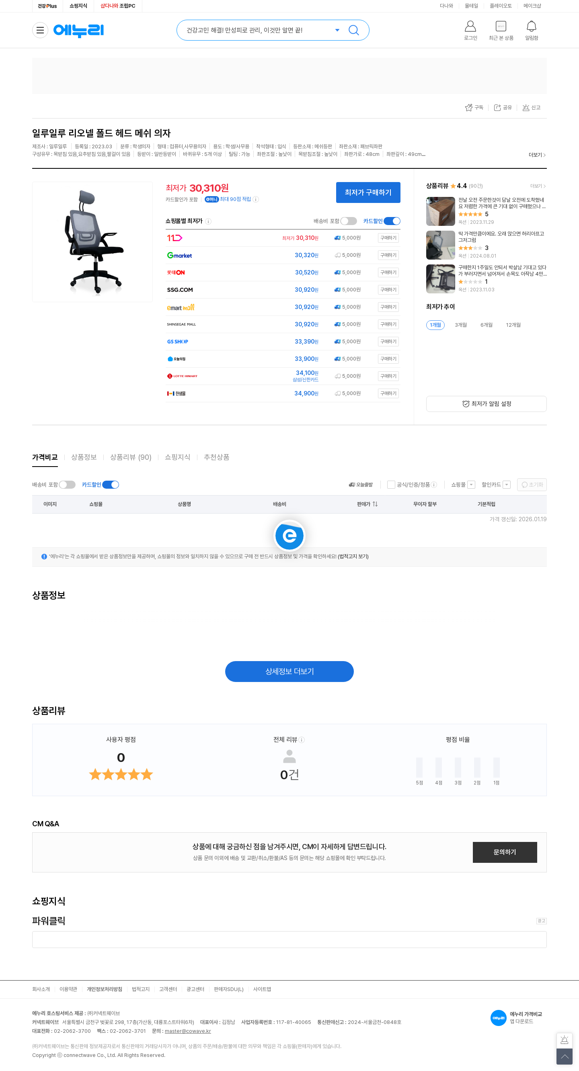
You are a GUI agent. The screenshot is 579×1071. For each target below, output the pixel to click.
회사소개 (41, 989)
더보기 (535, 155)
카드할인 (373, 221)
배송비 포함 (326, 221)
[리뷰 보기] (486, 211)
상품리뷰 (131, 457)
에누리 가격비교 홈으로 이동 (78, 30)
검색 (354, 30)
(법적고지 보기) (353, 556)
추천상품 (217, 457)
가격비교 (45, 457)
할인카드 (491, 484)
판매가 (363, 504)
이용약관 (68, 989)
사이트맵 (262, 989)
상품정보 (84, 457)
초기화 (536, 484)
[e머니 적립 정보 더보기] (256, 199)
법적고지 (141, 989)
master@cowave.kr (188, 1031)
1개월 (435, 325)
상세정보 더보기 (289, 671)
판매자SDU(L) (229, 989)
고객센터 (168, 989)
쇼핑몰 (458, 484)
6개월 (486, 325)
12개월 (513, 325)
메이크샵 (532, 6)
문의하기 (505, 852)
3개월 (461, 325)
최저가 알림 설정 (491, 404)
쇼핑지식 (78, 6)
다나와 (446, 6)
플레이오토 (501, 6)
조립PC (118, 6)
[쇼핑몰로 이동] (280, 238)
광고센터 (195, 989)
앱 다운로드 (519, 1018)
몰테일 (471, 6)
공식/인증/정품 (413, 484)
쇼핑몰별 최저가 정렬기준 (208, 221)
